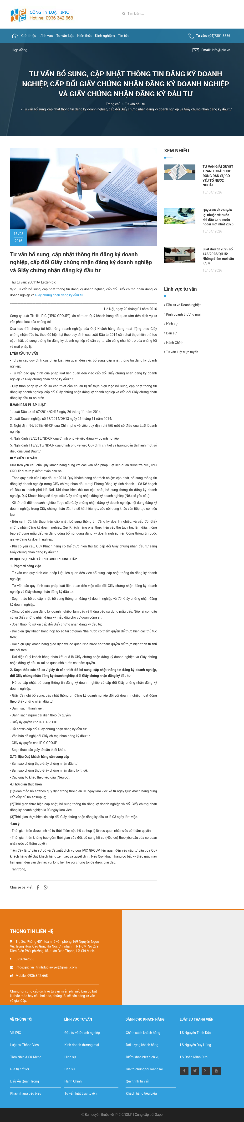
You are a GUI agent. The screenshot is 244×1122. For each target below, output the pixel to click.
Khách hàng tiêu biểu (25, 1093)
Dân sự (170, 333)
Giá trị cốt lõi (19, 1069)
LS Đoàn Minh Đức (194, 1057)
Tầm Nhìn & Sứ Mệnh (25, 1057)
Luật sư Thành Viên (24, 1045)
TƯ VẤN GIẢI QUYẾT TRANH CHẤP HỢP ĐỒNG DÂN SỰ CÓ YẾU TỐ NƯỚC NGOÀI (218, 176)
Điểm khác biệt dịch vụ (142, 1057)
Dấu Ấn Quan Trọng (24, 1081)
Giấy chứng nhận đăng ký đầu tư (59, 295)
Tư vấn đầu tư (135, 104)
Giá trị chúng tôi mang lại (144, 1069)
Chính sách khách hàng (143, 1033)
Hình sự (171, 324)
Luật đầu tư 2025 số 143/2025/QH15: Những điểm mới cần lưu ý (218, 256)
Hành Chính (173, 343)
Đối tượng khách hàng (142, 1045)
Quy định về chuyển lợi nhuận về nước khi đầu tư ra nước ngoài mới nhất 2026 (218, 217)
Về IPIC (15, 1033)
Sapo (159, 1115)
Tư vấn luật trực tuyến (181, 352)
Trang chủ (113, 104)
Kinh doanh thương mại (182, 314)
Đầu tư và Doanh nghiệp (183, 305)
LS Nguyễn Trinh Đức (195, 1033)
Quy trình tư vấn (137, 1081)
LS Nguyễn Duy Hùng (195, 1045)
